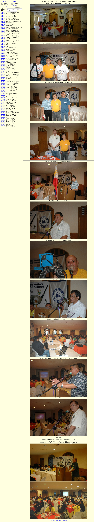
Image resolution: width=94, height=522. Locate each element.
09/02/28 (3, 124)
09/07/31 (3, 99)
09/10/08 (3, 56)
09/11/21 (3, 22)
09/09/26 (3, 59)
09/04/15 (3, 118)
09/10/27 (3, 47)
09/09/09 (3, 74)
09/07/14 (3, 105)
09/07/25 (3, 100)
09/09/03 (3, 77)
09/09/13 (3, 72)
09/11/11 (3, 38)
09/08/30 (3, 78)
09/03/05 (3, 121)
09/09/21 (3, 67)
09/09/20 (3, 68)
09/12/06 (3, 16)
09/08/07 (3, 95)
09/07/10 (3, 106)
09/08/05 (3, 97)
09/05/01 (3, 115)
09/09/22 (3, 65)
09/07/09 (3, 108)
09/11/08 (3, 43)
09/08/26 (3, 81)
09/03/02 (3, 123)
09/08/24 (3, 83)
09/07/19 (3, 103)
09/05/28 (3, 114)
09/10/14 (3, 52)
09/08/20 (3, 86)
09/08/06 (3, 96)
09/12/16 (3, 12)
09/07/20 (3, 102)
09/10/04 (3, 58)
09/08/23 (3, 84)
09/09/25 (3, 61)
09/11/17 (3, 31)
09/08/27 (3, 80)
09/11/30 (3, 21)
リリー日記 (14, 6)
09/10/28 (3, 46)
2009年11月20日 (63, 520)
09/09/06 (3, 75)
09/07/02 (3, 109)
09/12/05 (3, 18)
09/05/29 (3, 112)
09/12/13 (3, 15)
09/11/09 (3, 40)
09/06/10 (3, 111)
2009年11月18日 (54, 520)
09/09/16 (3, 69)
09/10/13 (3, 55)
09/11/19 (3, 27)
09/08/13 (3, 91)
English (4, 1)
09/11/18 (3, 28)
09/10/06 (3, 44)
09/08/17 (3, 89)
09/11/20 (3, 24)
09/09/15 (3, 71)
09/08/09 (3, 93)
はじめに (4, 6)
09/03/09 (3, 120)
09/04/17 (3, 117)
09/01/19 (3, 125)
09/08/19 (3, 87)
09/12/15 (3, 13)
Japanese (14, 1)
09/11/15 (3, 33)
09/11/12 (3, 37)
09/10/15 (3, 49)
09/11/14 (3, 35)
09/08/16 (3, 90)
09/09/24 (3, 62)
